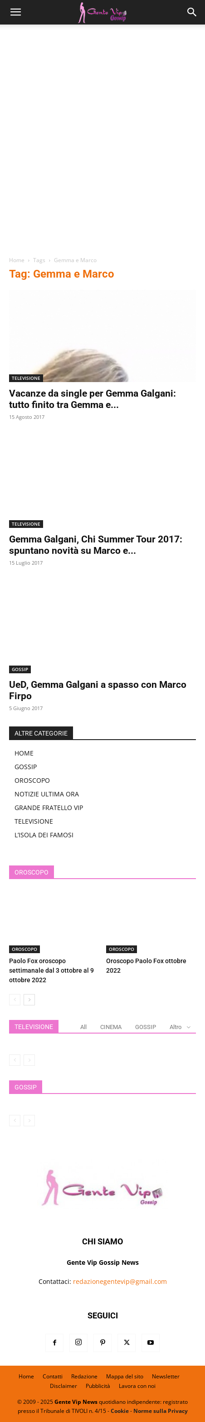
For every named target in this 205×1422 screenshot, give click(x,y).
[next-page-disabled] (29, 1060)
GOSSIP (20, 669)
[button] (15, 12)
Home (16, 260)
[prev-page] (14, 999)
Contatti (53, 1376)
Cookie (120, 1411)
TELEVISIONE (26, 378)
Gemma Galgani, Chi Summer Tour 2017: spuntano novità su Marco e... (95, 545)
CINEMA (111, 1027)
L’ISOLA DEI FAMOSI (44, 834)
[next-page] (29, 999)
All (83, 1027)
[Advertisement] (102, 143)
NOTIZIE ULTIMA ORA (47, 794)
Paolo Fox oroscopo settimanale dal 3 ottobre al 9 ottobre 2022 (51, 970)
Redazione (84, 1376)
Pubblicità (98, 1386)
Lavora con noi (137, 1386)
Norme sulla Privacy (160, 1411)
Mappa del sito (124, 1376)
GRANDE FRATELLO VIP (49, 807)
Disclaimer (63, 1386)
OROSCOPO (32, 780)
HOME (24, 753)
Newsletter (166, 1376)
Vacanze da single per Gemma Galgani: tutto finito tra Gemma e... (92, 399)
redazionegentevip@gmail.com (120, 1281)
